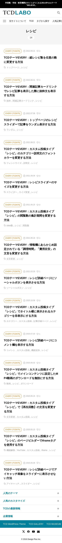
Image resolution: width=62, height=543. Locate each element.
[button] (4, 21)
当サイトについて (17, 21)
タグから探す (43, 21)
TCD (31, 21)
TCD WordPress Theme (14, 524)
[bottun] (58, 12)
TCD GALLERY (36, 524)
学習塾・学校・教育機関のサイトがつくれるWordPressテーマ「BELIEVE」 (31, 4)
